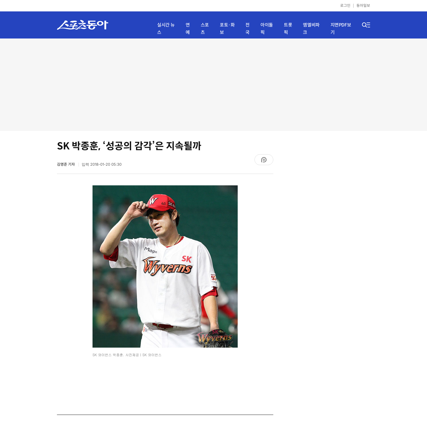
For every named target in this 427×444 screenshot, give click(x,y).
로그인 (345, 5)
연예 (188, 28)
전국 (247, 28)
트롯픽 (288, 28)
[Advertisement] (213, 84)
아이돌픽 (266, 28)
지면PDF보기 (340, 28)
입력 (102, 164)
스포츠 (205, 28)
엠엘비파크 (311, 28)
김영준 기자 (66, 164)
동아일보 (363, 5)
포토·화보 (227, 28)
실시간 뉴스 (166, 28)
